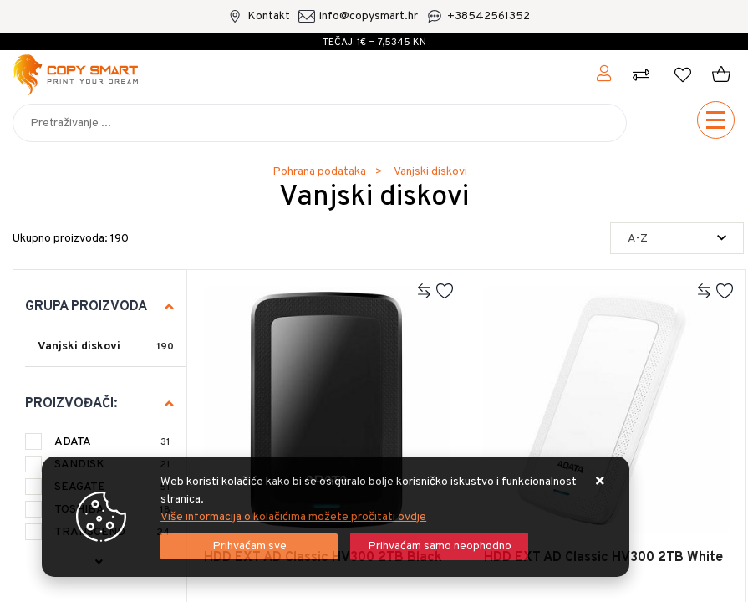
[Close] (249, 546)
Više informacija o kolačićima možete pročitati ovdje (293, 517)
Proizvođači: (71, 403)
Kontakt (268, 16)
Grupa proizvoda (86, 306)
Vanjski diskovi (79, 346)
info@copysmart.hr (368, 16)
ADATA (112, 442)
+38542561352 (488, 16)
